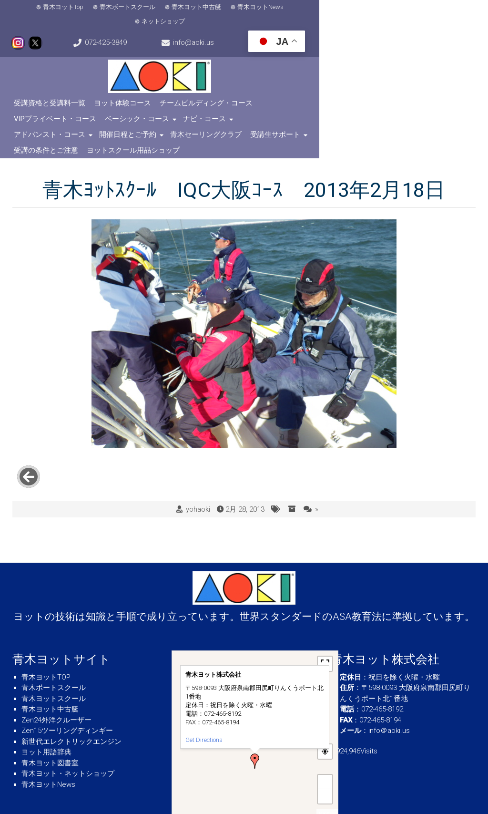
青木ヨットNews (241, 8)
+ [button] (325, 746)
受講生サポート (335, 107)
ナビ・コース (38, 107)
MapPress (327, 777)
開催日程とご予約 (187, 107)
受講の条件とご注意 (406, 107)
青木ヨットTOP (46, 641)
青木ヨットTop (44, 8)
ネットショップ (302, 8)
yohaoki (198, 473)
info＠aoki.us (389, 694)
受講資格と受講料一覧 (52, 92)
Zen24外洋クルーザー (56, 684)
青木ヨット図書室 (50, 726)
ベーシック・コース (387, 92)
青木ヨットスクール (53, 662)
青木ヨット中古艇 (177, 8)
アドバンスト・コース (109, 107)
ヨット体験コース (125, 92)
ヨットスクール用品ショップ (63, 123)
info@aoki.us (49, 31)
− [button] (325, 760)
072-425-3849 (450, 8)
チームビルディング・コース (209, 92)
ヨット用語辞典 (46, 715)
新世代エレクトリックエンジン (71, 705)
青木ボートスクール (108, 8)
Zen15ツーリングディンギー (67, 694)
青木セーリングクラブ (265, 107)
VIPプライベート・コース (305, 92)
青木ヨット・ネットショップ (67, 737)
